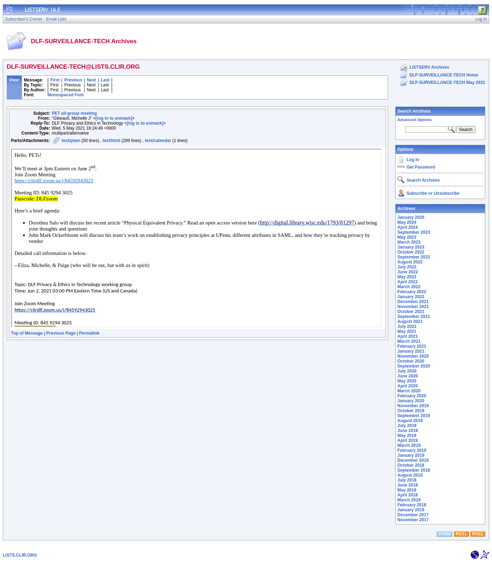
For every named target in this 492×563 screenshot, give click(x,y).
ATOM (444, 533)
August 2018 (410, 475)
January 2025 (410, 217)
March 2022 (408, 286)
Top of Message (27, 333)
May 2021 (406, 331)
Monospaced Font (65, 94)
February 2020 (411, 395)
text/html (111, 140)
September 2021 (413, 316)
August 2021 (410, 321)
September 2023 (413, 232)
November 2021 (413, 306)
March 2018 (408, 499)
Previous (73, 80)
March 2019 (408, 445)
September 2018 (413, 470)
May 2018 (406, 490)
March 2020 (408, 390)
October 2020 (410, 361)
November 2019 (413, 405)
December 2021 (413, 301)
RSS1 (461, 533)
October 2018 (410, 465)
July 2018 (406, 480)
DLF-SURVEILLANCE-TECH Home (443, 75)
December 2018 (413, 460)
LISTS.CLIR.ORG (20, 555)
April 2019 (407, 440)
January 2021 (410, 351)
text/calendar (158, 140)
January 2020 (410, 400)
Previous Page (61, 333)
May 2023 (406, 237)
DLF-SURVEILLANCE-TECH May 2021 (447, 82)
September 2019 (413, 415)
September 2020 (413, 366)
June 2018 (407, 485)
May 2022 (406, 276)
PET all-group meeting (74, 113)
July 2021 (406, 326)
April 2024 (407, 227)
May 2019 (406, 435)
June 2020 (407, 376)
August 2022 (410, 262)
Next (91, 80)
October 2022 (410, 252)
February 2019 (411, 450)
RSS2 (477, 533)
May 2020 (406, 381)
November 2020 (413, 356)
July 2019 (406, 425)
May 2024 (406, 222)
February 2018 (411, 504)
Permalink (89, 333)
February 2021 (411, 346)
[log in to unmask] (114, 118)
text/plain (71, 140)
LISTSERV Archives (429, 67)
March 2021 (408, 341)
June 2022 (407, 271)
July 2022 (406, 267)
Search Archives (414, 111)
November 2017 (413, 519)
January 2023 (410, 247)
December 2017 (413, 514)
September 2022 (413, 257)
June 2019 (407, 430)
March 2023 (408, 242)
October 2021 (410, 311)
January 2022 (410, 296)
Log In (413, 159)
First (55, 80)
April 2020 (407, 385)
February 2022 (411, 291)
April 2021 (407, 336)
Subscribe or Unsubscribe (433, 193)
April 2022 (407, 281)
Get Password (421, 167)
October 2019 (410, 410)
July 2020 (406, 371)
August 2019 (410, 420)
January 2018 (410, 509)
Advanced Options (414, 120)
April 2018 (407, 495)
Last (105, 80)
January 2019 (410, 455)
